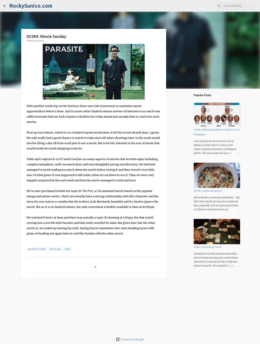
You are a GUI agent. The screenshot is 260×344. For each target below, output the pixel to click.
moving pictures (37, 249)
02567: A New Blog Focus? (208, 247)
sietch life (55, 249)
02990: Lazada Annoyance (208, 190)
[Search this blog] (240, 6)
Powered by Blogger (130, 339)
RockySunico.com (30, 6)
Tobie (67, 249)
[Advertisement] (93, 306)
